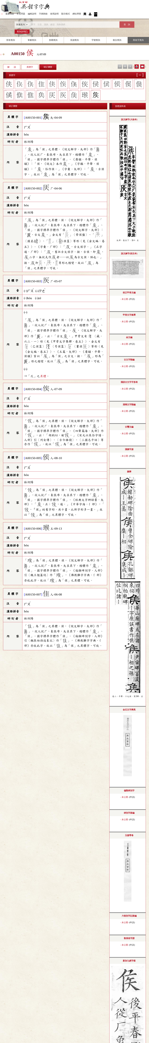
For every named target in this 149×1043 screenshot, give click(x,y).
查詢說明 (22, 31)
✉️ (142, 66)
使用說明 (54, 14)
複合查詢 (117, 40)
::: (2, 14)
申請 (132, 299)
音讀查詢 (74, 40)
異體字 (30, 67)
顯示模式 (65, 14)
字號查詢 (96, 40)
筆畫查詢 (32, 40)
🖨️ (136, 66)
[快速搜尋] (73, 24)
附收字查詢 (138, 40)
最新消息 (9, 14)
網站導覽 (77, 14)
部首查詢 (10, 40)
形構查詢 (53, 40)
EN (95, 14)
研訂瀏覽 (48, 67)
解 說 (11, 67)
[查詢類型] (21, 24)
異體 (43, 376)
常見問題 (21, 14)
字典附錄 (43, 14)
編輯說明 (32, 14)
